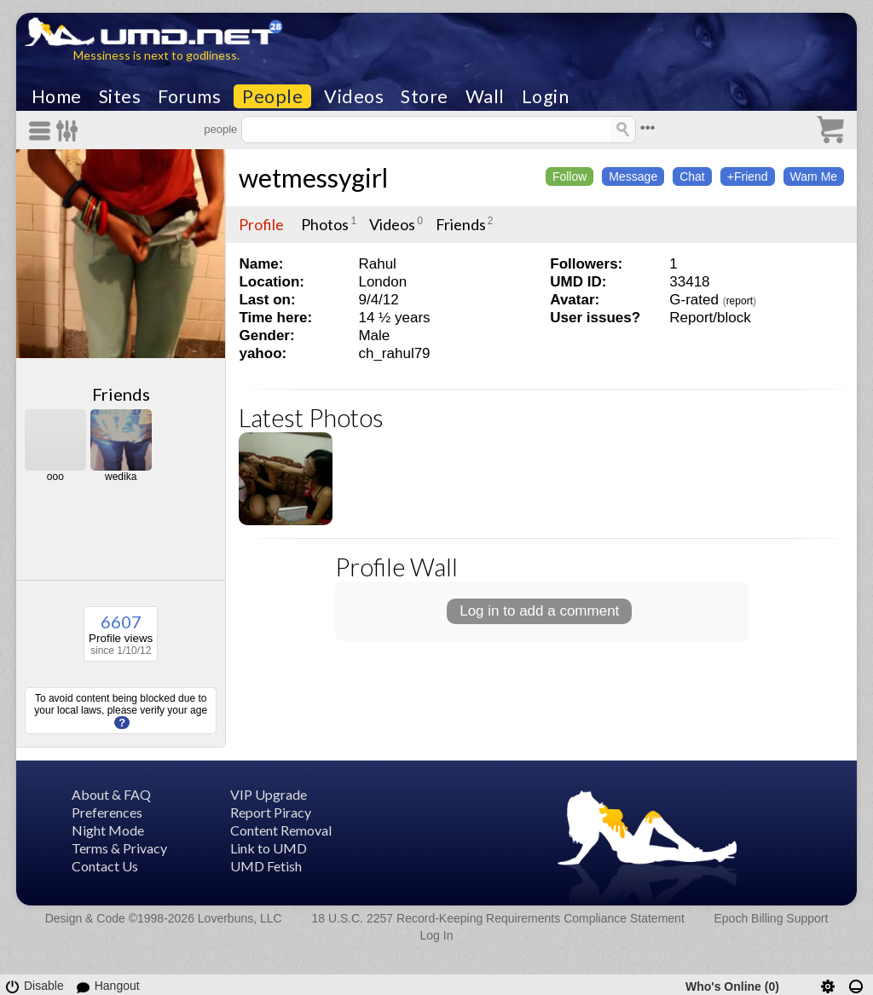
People (272, 96)
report (739, 301)
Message (633, 176)
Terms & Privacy (119, 848)
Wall (485, 96)
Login (545, 96)
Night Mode (108, 830)
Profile (261, 224)
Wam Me (813, 176)
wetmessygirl (313, 177)
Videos (354, 96)
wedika (120, 477)
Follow (569, 176)
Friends (121, 394)
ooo (55, 477)
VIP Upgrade (268, 794)
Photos (325, 224)
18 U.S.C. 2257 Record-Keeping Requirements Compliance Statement (497, 918)
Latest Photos (311, 417)
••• (648, 127)
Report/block (709, 317)
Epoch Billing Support (771, 918)
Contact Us (105, 866)
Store (424, 96)
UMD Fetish (266, 866)
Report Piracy (270, 812)
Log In (437, 935)
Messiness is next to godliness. (156, 55)
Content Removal (281, 830)
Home (57, 96)
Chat (692, 176)
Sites (120, 96)
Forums (189, 96)
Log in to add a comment (539, 611)
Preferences (107, 812)
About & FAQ (111, 794)
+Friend (747, 176)
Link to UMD (268, 848)
